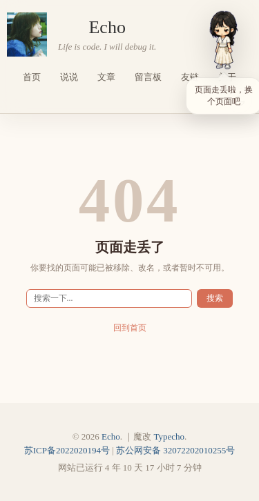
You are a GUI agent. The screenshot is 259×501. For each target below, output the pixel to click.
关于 (227, 77)
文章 (106, 77)
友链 (190, 77)
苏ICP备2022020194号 (67, 450)
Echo (106, 27)
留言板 (148, 77)
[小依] (223, 40)
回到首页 (129, 328)
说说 (69, 77)
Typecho (169, 436)
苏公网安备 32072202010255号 (175, 450)
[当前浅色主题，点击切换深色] (239, 100)
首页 (32, 77)
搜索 (215, 298)
